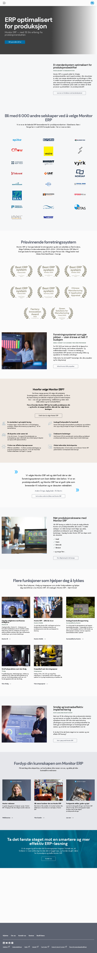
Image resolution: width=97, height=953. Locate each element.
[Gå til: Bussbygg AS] (80, 139)
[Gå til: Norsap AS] (80, 173)
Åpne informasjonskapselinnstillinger (78, 947)
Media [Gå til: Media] (26, 947)
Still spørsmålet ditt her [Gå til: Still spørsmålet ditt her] (15, 42)
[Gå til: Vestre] (48, 151)
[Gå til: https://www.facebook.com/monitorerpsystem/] (9, 943)
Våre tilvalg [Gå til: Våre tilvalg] (7, 694)
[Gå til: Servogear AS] (17, 184)
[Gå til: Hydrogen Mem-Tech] (17, 162)
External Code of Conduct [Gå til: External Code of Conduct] (58, 947)
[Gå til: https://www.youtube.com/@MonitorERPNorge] (7, 943)
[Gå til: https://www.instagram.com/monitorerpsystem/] (12, 943)
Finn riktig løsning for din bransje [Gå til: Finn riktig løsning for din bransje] (18, 568)
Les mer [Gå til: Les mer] (38, 872)
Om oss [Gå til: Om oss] (13, 936)
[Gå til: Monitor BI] (17, 628)
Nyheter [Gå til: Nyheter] (5, 936)
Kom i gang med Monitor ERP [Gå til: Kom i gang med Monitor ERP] (64, 751)
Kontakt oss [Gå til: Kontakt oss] (48, 913)
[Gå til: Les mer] (48, 855)
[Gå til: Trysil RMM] (80, 184)
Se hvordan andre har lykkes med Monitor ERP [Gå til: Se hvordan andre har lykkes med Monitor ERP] (48, 506)
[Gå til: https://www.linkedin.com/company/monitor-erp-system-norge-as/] (4, 943)
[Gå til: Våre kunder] (64, 810)
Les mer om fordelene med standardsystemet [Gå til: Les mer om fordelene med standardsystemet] (21, 93)
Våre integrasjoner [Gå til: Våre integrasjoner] (41, 694)
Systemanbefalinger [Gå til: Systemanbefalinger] (17, 947)
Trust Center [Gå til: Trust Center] (44, 947)
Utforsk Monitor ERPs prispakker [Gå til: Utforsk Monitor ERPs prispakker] (65, 366)
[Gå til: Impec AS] (17, 217)
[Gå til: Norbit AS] (48, 162)
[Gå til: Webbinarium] (32, 810)
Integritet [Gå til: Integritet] (34, 947)
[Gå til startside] (92, 3)
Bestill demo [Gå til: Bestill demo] (41, 936)
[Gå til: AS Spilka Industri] (17, 139)
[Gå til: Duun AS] (17, 195)
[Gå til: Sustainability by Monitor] (80, 628)
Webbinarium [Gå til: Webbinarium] (23, 828)
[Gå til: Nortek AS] (48, 184)
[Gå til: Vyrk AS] (80, 162)
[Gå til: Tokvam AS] (17, 173)
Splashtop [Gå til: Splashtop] (5, 947)
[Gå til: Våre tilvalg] (17, 676)
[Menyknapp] (4, 3)
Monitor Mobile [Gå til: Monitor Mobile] (40, 649)
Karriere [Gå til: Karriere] (31, 936)
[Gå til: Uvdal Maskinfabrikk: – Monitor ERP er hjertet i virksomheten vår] (48, 173)
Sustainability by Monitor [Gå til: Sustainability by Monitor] (74, 649)
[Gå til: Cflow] (17, 150)
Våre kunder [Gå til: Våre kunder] (55, 828)
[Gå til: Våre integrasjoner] (48, 676)
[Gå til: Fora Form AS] (80, 150)
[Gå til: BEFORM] (48, 139)
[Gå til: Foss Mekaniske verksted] (80, 194)
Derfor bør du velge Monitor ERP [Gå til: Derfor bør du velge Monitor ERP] (48, 410)
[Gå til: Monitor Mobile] (48, 628)
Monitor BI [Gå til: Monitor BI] (7, 649)
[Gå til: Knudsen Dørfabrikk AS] (48, 194)
